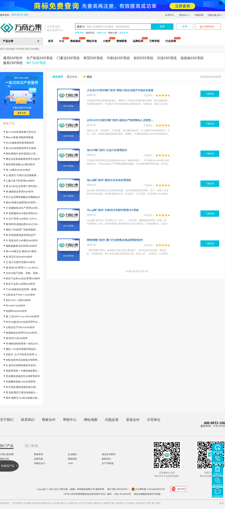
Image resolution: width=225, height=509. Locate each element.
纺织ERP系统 (143, 58)
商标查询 (38, 454)
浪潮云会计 (39, 463)
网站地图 (91, 420)
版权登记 (90, 32)
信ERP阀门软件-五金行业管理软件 (107, 150)
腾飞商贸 (156, 503)
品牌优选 (38, 459)
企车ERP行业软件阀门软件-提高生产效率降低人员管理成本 (121, 120)
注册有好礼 (207, 26)
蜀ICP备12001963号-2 (117, 489)
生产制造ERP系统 (39, 58)
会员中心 (169, 15)
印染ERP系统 (167, 58)
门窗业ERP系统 (68, 58)
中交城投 (129, 503)
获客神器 (79, 32)
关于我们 (7, 420)
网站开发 (91, 41)
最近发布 (72, 77)
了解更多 (209, 93)
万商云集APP (215, 15)
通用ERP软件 (13, 58)
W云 (61, 41)
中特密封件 (17, 503)
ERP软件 (20, 49)
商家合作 (49, 420)
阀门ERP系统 (32, 49)
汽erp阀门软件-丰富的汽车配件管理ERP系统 (113, 210)
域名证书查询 (108, 454)
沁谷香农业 (72, 503)
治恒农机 (119, 503)
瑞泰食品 (36, 503)
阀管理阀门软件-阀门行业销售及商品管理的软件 (115, 240)
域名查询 (123, 32)
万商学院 (154, 41)
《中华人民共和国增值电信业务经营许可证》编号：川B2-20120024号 (96, 494)
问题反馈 (198, 15)
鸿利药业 (97, 503)
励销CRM (101, 32)
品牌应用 (138, 41)
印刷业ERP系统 (118, 58)
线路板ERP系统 (192, 58)
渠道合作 (133, 420)
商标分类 (4, 459)
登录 (184, 26)
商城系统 (72, 459)
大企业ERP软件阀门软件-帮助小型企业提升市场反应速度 (120, 90)
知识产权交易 (85, 503)
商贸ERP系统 (93, 58)
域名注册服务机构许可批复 (147, 494)
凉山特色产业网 (143, 503)
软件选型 (10, 49)
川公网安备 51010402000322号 (148, 489)
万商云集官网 (7, 454)
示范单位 (153, 420)
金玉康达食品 (58, 503)
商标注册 (112, 32)
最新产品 (9, 123)
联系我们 (27, 420)
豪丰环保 (46, 503)
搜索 (162, 26)
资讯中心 (184, 15)
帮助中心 (69, 420)
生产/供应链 (108, 463)
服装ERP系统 (13, 63)
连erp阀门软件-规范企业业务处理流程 (109, 180)
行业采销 (170, 41)
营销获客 (121, 41)
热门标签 (31, 446)
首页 (50, 41)
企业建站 (72, 454)
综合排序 (57, 77)
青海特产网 (108, 503)
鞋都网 (27, 503)
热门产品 (7, 446)
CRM (70, 463)
